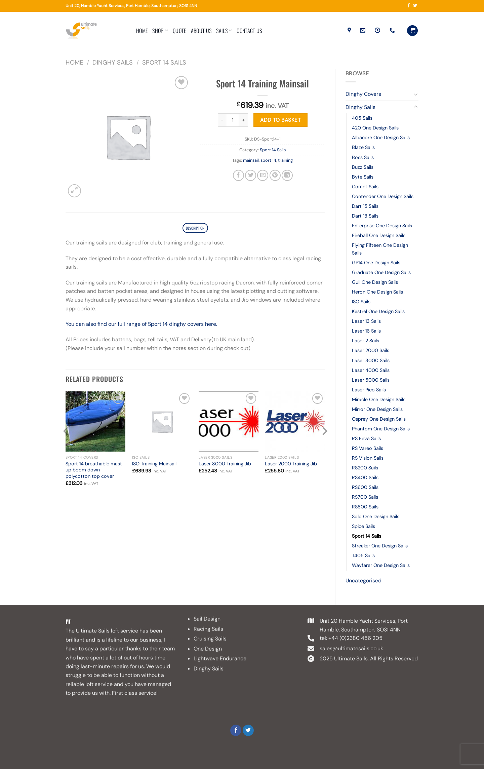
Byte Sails (362, 177)
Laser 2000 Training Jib (291, 465)
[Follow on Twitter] (415, 5)
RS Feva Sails (366, 438)
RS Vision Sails (368, 458)
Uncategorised (363, 580)
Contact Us (249, 31)
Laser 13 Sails (366, 321)
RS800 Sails (365, 507)
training (285, 160)
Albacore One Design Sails (381, 137)
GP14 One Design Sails (376, 263)
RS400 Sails (365, 477)
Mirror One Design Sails (377, 409)
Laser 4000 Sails (371, 370)
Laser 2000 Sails (370, 350)
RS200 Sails (365, 468)
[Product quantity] (232, 120)
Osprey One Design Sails (379, 419)
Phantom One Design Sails (381, 429)
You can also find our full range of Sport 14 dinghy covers (135, 325)
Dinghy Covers (363, 94)
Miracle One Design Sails (378, 399)
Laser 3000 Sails (371, 360)
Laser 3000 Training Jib (225, 465)
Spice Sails (363, 526)
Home (142, 31)
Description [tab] (195, 228)
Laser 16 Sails (366, 331)
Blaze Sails (363, 147)
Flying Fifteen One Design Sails (380, 249)
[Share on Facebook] (238, 175)
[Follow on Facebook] (409, 5)
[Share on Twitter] (250, 175)
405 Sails (362, 118)
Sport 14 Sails (164, 63)
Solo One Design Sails (375, 516)
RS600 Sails (365, 487)
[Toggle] (415, 94)
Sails (224, 31)
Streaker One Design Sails (380, 546)
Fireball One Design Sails (378, 235)
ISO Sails (361, 302)
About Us (201, 31)
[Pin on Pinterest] (275, 175)
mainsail (251, 160)
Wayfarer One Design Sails (381, 565)
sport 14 (268, 160)
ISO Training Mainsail (154, 465)
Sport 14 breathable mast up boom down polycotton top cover (94, 471)
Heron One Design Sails (377, 292)
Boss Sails (363, 157)
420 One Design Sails (375, 128)
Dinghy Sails (112, 63)
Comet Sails (365, 187)
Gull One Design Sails (375, 282)
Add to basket (280, 120)
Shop (160, 31)
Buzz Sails (362, 167)
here (210, 325)
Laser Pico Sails (369, 390)
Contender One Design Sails (382, 196)
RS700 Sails (365, 497)
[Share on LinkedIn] (287, 175)
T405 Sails (363, 555)
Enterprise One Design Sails (382, 226)
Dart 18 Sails (365, 216)
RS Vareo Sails (367, 448)
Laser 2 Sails (365, 341)
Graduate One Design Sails (381, 272)
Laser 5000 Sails (371, 380)
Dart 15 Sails (365, 206)
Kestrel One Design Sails (378, 311)
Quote (179, 31)
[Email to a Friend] (262, 175)
